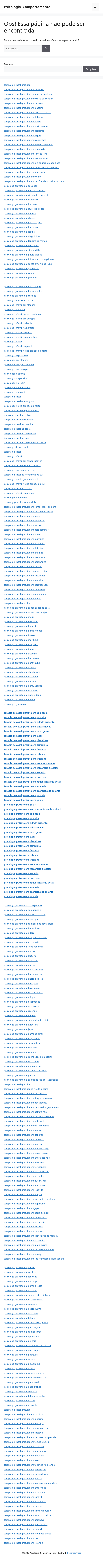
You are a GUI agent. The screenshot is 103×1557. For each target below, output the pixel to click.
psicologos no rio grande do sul (21, 479)
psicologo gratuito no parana (19, 1267)
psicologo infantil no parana (19, 493)
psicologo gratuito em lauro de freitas (24, 208)
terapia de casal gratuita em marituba (24, 538)
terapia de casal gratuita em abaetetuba (25, 571)
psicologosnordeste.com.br (18, 300)
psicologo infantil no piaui (18, 346)
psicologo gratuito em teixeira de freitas (25, 240)
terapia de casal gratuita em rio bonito (24, 1240)
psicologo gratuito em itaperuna (21, 1024)
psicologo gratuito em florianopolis (23, 291)
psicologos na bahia (14, 373)
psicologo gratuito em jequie (19, 231)
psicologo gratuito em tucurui (20, 626)
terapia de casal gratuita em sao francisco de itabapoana (34, 181)
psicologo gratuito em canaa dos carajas (25, 612)
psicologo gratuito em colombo (20, 1304)
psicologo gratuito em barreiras (21, 227)
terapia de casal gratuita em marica (23, 1143)
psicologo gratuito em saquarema (22, 1038)
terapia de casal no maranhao (20, 433)
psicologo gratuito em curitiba (20, 295)
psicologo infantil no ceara (18, 332)
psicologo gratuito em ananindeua (22, 694)
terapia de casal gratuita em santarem (24, 589)
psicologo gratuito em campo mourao (24, 1373)
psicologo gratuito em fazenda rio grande (26, 1322)
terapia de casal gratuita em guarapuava (25, 1451)
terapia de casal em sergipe (18, 419)
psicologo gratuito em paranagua (22, 1327)
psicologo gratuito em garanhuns (22, 662)
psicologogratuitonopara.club (20, 502)
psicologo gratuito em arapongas (22, 1350)
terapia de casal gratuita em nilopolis (23, 1176)
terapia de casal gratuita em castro (22, 1538)
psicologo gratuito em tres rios (20, 1047)
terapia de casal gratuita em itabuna (23, 117)
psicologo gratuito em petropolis (21, 942)
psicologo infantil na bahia (18, 323)
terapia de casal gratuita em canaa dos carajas (28, 511)
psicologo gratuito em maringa (20, 1281)
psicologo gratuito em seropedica (22, 1043)
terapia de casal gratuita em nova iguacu (25, 1102)
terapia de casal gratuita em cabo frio (24, 1139)
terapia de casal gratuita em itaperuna (24, 1203)
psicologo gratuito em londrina (20, 1276)
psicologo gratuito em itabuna (20, 213)
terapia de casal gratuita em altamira (23, 552)
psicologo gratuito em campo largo (23, 1331)
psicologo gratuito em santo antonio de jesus (28, 263)
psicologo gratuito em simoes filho (22, 250)
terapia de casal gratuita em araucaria (24, 1455)
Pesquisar (9, 64)
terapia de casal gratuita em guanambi (24, 172)
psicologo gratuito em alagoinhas (22, 236)
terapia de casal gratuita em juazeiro (23, 107)
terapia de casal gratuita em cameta (23, 566)
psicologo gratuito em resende (20, 1010)
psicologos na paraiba (15, 378)
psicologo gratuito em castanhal (21, 676)
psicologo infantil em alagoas (19, 304)
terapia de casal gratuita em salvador (24, 89)
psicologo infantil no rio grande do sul (24, 483)
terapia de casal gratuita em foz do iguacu (26, 1441)
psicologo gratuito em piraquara (21, 1354)
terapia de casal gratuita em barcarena (24, 557)
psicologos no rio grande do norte (22, 405)
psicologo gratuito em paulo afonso (23, 254)
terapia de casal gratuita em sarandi (23, 1496)
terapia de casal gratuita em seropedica (25, 1221)
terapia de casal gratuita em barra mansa (26, 1153)
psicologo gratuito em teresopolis (22, 987)
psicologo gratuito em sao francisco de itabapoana (31, 1079)
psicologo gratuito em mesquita (21, 983)
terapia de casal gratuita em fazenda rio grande (29, 1464)
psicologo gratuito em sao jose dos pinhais (27, 1295)
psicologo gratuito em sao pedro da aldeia (26, 1020)
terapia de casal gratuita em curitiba (23, 1414)
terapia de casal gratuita (17, 84)
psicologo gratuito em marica (19, 965)
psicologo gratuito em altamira (20, 653)
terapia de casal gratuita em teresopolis (25, 1166)
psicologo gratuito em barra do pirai (23, 1033)
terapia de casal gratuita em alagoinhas (25, 139)
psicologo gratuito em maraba (20, 681)
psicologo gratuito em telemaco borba (24, 1395)
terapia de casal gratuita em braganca (24, 543)
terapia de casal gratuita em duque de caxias (28, 1098)
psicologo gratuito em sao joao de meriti (25, 937)
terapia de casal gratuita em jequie (22, 135)
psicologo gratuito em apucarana (21, 1336)
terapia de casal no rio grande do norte (25, 442)
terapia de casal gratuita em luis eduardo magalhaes (32, 162)
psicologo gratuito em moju (19, 616)
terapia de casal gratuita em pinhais (23, 1478)
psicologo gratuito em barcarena (21, 658)
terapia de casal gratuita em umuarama (25, 1501)
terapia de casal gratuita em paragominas (26, 529)
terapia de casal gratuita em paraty (22, 1254)
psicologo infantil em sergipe (19, 318)
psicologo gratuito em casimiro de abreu (25, 1070)
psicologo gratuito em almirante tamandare (27, 1345)
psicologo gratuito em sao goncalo (22, 909)
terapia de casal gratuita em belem (22, 598)
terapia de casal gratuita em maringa (23, 1423)
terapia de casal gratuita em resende (23, 1189)
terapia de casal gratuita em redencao (24, 520)
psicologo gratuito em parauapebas (23, 685)
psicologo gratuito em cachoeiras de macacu (28, 1056)
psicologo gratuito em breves (19, 635)
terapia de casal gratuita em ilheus (22, 121)
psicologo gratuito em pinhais (20, 1340)
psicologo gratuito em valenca (20, 273)
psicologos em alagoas (16, 359)
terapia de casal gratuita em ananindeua (25, 593)
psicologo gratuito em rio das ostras (23, 992)
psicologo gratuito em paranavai (21, 1382)
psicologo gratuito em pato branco (22, 1386)
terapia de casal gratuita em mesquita (24, 1162)
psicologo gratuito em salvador (20, 185)
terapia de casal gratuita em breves (23, 534)
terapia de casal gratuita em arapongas (25, 1487)
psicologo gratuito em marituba (21, 639)
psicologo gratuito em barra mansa (23, 974)
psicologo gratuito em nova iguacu (22, 919)
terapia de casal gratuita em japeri (22, 1208)
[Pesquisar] (46, 48)
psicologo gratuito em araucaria (21, 1313)
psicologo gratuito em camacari (21, 199)
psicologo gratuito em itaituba (20, 649)
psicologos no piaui (14, 392)
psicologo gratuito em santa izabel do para (27, 607)
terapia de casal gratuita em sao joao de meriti (29, 1116)
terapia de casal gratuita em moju (22, 515)
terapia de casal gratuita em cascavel (23, 1432)
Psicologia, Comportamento (27, 6)
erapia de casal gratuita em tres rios (24, 1226)
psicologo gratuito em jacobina (20, 277)
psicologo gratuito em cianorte (20, 1391)
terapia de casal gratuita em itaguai (23, 1194)
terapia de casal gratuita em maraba (23, 580)
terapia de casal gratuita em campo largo (26, 1473)
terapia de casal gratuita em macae (23, 1130)
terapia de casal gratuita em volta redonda (26, 1125)
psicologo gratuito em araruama (21, 1006)
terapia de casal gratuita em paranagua (25, 1469)
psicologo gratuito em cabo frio (21, 960)
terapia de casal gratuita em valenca (23, 176)
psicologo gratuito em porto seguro (23, 222)
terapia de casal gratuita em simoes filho (25, 153)
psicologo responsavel (16, 355)
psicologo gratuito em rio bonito (21, 1061)
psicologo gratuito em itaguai (20, 1015)
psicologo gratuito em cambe (19, 1368)
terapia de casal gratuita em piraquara (24, 1492)
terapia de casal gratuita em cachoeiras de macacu (31, 1235)
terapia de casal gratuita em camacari (24, 103)
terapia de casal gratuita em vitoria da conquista (30, 98)
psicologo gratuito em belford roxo (22, 928)
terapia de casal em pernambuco (21, 410)
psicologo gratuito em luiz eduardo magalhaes (29, 259)
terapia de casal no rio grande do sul (23, 474)
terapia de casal (12, 396)
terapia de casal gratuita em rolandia (23, 1542)
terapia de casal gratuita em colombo (24, 1446)
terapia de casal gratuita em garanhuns (25, 561)
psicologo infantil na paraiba (19, 327)
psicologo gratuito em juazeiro (20, 204)
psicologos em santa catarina (19, 470)
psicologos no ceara (14, 382)
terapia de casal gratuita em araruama (24, 1185)
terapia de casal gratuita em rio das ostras (26, 1171)
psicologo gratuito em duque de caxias (24, 914)
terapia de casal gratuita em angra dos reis (27, 1157)
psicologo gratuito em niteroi (19, 932)
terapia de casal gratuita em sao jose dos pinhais (30, 1437)
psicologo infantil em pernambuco (22, 314)
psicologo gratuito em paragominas (23, 630)
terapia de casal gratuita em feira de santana (28, 94)
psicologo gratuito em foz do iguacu (23, 1299)
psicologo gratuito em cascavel (20, 1290)
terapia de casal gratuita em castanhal (24, 575)
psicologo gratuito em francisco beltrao (25, 1377)
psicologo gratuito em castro (19, 1400)
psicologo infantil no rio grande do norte (25, 350)
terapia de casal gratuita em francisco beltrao (28, 1515)
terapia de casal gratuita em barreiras (24, 130)
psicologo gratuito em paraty (19, 1075)
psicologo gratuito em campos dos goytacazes (28, 923)
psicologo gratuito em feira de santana (24, 190)
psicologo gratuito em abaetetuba (22, 671)
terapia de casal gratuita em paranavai (24, 1519)
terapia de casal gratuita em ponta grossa (26, 1428)
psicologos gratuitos (15, 704)
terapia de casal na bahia (17, 415)
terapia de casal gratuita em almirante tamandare (30, 1483)
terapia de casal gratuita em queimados (25, 1180)
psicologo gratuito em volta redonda (23, 946)
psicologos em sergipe (16, 369)
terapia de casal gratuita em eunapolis (24, 149)
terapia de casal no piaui (17, 437)
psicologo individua (14, 309)
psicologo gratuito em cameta (20, 667)
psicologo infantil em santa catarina (23, 460)
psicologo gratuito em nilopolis (20, 997)
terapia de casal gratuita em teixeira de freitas (28, 144)
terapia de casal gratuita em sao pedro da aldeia (30, 1199)
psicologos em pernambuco (19, 364)
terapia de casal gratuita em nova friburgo (26, 1148)
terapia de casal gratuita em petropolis (24, 1121)
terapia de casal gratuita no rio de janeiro (26, 1088)
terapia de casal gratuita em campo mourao (27, 1510)
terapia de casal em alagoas (19, 401)
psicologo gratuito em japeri (19, 1029)
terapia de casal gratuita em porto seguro (26, 126)
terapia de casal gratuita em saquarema (25, 1217)
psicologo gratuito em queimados (22, 1001)
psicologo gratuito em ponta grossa (23, 1285)
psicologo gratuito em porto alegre (22, 286)
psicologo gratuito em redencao (21, 621)
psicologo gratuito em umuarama (22, 1363)
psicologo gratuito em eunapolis (21, 245)
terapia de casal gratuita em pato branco (25, 1524)
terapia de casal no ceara (17, 428)
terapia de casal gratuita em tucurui (23, 525)
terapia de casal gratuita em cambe (23, 1506)
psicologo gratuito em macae (19, 951)
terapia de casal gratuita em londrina (23, 1418)
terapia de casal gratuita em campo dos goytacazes (31, 1107)
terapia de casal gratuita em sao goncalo (25, 1093)
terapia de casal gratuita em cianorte (23, 1529)
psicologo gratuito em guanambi (21, 268)
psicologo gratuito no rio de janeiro (23, 905)
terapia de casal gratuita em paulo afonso (26, 158)
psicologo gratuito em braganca (21, 644)
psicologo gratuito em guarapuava (22, 1308)
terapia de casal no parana (18, 488)
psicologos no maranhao (17, 387)
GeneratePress (74, 1552)
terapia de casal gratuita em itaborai (23, 1134)
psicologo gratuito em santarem (21, 690)
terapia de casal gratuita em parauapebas (26, 584)
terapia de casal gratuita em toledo (22, 1460)
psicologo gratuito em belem (19, 699)
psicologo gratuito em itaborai (20, 955)
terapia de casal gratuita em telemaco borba (27, 1533)
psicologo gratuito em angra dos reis (23, 978)
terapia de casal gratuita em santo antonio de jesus (31, 167)
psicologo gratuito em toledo (19, 1317)
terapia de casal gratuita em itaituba (23, 548)
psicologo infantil (13, 341)
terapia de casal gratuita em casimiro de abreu (29, 1249)
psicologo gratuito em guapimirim (22, 1065)
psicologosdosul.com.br (17, 447)
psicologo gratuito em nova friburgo (23, 969)
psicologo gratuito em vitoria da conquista (26, 195)
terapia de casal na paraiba (18, 424)
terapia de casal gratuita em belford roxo (26, 1111)
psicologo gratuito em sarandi (20, 1359)
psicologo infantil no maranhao (20, 337)
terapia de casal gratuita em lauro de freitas (27, 112)
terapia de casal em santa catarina (22, 465)
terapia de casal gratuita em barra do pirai (26, 1212)
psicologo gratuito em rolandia (20, 1405)
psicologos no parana (15, 497)
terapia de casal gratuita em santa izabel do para (30, 506)
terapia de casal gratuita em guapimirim (25, 1244)
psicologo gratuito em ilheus (19, 217)
